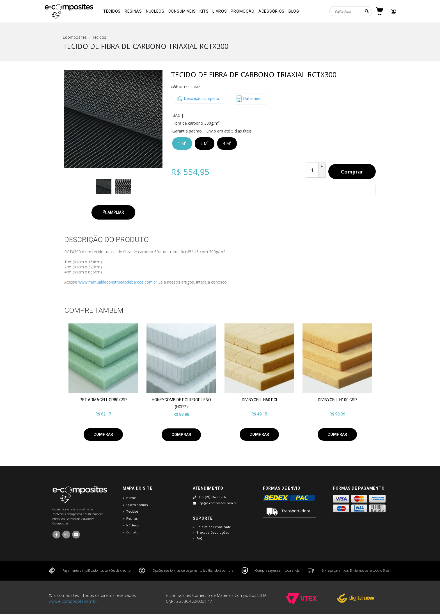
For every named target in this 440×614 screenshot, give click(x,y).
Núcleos (155, 11)
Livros (219, 11)
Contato (132, 532)
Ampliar (113, 212)
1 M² (182, 143)
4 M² (227, 143)
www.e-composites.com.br (73, 601)
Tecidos (112, 11)
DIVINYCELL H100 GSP (337, 400)
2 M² (204, 143)
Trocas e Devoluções (212, 532)
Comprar (352, 171)
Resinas (133, 11)
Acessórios (271, 11)
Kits (204, 11)
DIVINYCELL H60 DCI (259, 400)
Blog (293, 11)
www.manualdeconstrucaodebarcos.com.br (117, 282)
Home (131, 498)
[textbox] (350, 11)
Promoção (243, 11)
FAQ (199, 538)
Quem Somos (137, 505)
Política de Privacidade (213, 527)
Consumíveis (182, 11)
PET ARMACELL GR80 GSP (103, 400)
